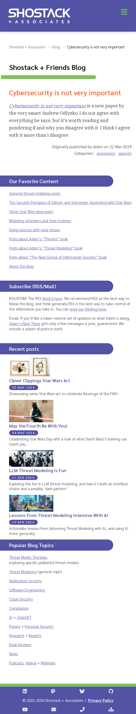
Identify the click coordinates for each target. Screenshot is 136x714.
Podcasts (16, 662)
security (124, 153)
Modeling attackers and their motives (40, 220)
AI (11, 617)
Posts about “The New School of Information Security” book (58, 257)
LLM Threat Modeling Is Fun (37, 470)
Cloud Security (21, 598)
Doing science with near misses (34, 229)
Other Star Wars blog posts (31, 211)
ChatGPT (24, 617)
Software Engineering (27, 589)
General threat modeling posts (34, 193)
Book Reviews (20, 644)
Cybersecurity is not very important (47, 106)
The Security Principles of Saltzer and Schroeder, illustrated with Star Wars (70, 202)
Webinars (48, 662)
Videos (31, 662)
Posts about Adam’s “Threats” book (38, 238)
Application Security (25, 580)
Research (16, 635)
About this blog (21, 266)
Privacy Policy (101, 700)
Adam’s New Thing (24, 323)
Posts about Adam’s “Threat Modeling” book (45, 247)
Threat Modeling (22, 571)
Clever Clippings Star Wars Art (39, 380)
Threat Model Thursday (28, 557)
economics (106, 153)
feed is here (52, 298)
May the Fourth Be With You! (38, 426)
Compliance (19, 608)
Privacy (14, 626)
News (13, 653)
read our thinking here (88, 308)
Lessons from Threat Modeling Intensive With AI (58, 515)
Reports (35, 635)
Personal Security (39, 626)
